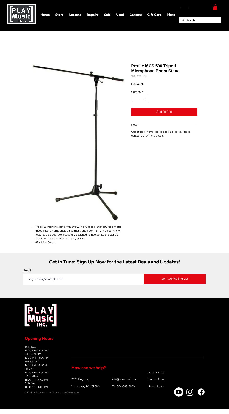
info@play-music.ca (124, 379)
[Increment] (145, 98)
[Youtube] (178, 392)
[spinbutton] (139, 98)
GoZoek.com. (74, 392)
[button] (215, 7)
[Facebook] (201, 392)
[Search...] (200, 20)
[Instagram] (190, 392)
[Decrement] (134, 98)
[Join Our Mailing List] (175, 279)
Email (27, 270)
